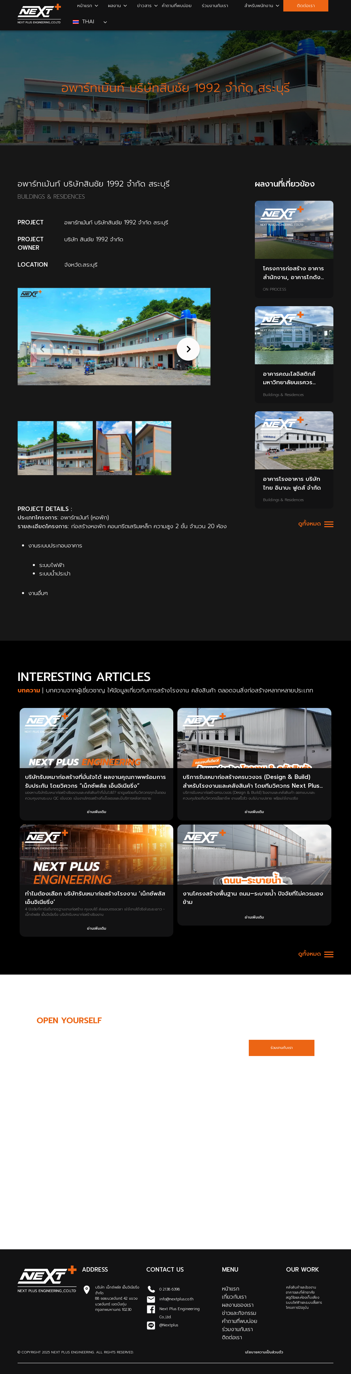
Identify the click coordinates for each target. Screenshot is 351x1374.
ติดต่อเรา (306, 5)
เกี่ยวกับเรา (234, 1297)
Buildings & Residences (283, 395)
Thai (84, 22)
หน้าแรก (84, 5)
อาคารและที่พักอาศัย (300, 1292)
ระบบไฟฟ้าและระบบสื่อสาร (304, 1302)
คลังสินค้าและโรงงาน (301, 1287)
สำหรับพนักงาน (258, 5)
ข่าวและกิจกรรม (239, 1313)
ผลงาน (114, 5)
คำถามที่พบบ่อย (177, 5)
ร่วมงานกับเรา (215, 5)
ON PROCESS (274, 289)
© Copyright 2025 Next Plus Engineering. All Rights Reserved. (76, 1352)
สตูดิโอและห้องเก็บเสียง (302, 1297)
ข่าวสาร (144, 5)
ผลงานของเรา (238, 1305)
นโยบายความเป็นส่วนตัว (264, 1352)
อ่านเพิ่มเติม (96, 812)
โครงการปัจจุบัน (297, 1307)
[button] (186, 349)
